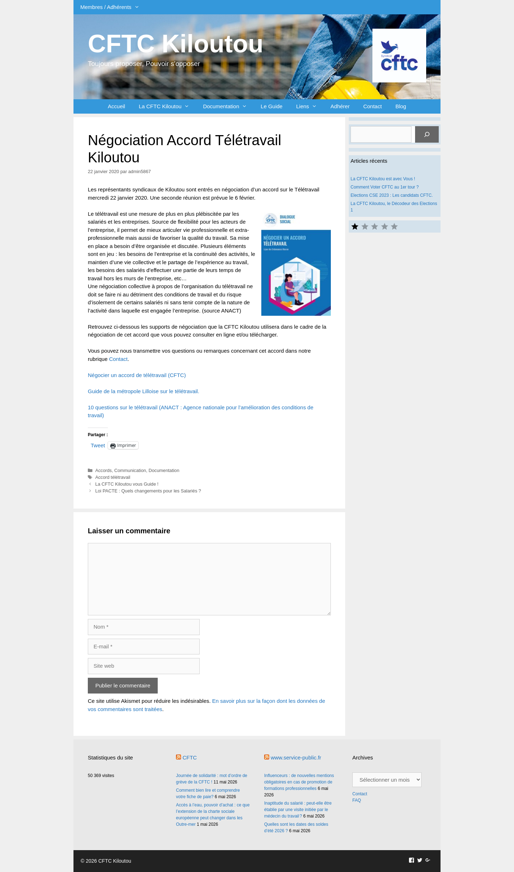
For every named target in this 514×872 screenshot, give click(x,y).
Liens (310, 106)
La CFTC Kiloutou (167, 106)
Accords (103, 470)
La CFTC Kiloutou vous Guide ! (126, 484)
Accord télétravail (112, 477)
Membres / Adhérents (113, 7)
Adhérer (339, 106)
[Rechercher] (427, 134)
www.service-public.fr (296, 757)
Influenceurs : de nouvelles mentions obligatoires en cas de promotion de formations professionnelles (299, 782)
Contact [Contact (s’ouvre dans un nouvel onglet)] (118, 359)
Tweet (98, 445)
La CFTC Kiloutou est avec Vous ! (383, 178)
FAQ (356, 800)
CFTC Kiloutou (175, 44)
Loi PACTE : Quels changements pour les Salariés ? (148, 491)
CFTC (189, 757)
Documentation (228, 106)
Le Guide (271, 106)
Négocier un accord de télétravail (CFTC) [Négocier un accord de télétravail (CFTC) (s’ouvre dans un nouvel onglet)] (137, 375)
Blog (400, 106)
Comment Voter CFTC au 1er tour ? (385, 187)
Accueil (116, 106)
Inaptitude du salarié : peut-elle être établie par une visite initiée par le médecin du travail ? (298, 810)
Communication (130, 470)
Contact (372, 106)
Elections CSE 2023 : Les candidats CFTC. (392, 195)
